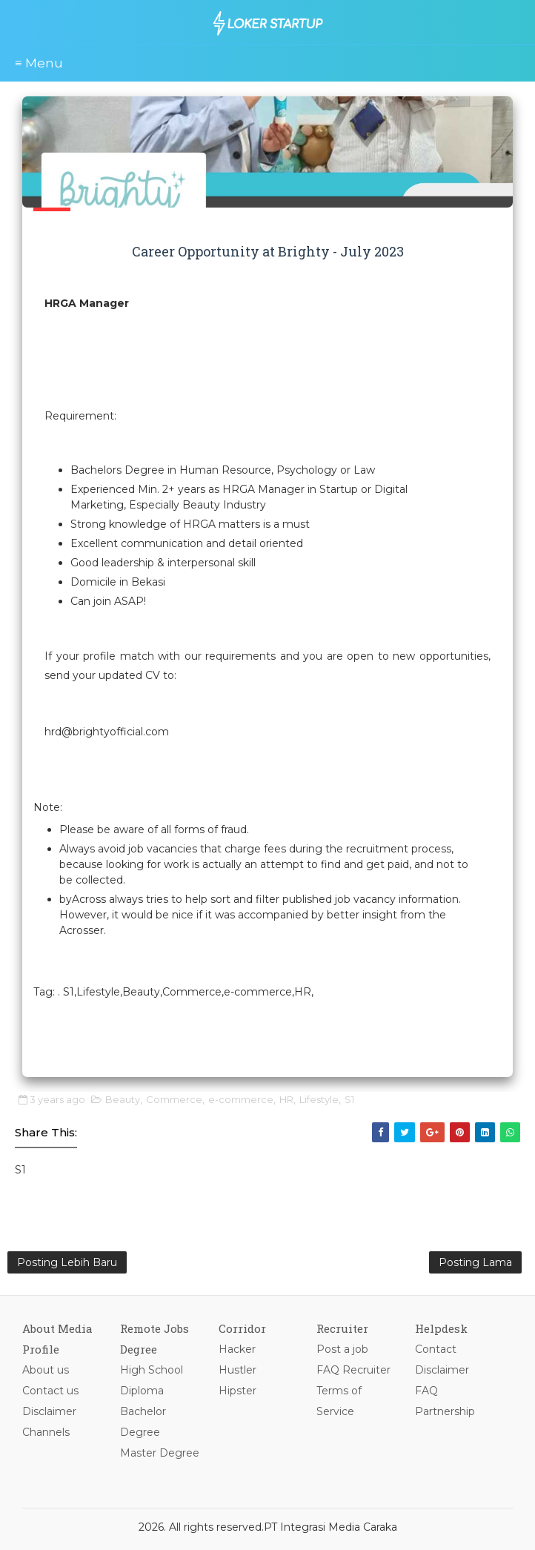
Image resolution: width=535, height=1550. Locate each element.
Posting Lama (475, 1262)
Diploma (142, 1390)
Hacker (237, 1349)
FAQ (426, 1390)
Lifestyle (319, 1099)
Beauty (122, 1099)
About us (45, 1370)
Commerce (174, 1099)
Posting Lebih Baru (67, 1262)
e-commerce (240, 1099)
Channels (46, 1432)
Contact (435, 1349)
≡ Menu (39, 63)
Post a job (342, 1349)
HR (286, 1099)
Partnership (445, 1411)
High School (151, 1370)
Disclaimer (49, 1411)
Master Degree (159, 1453)
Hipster (237, 1390)
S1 (349, 1099)
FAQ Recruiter (353, 1370)
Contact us (50, 1390)
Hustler (237, 1370)
